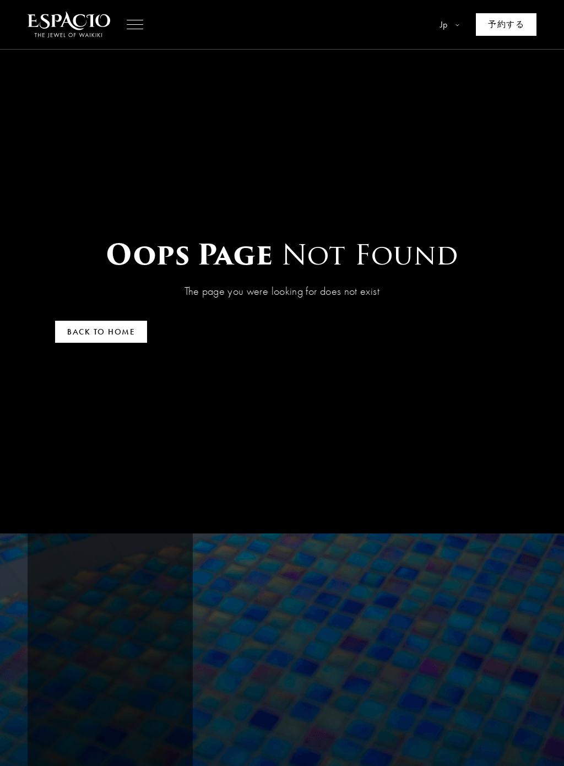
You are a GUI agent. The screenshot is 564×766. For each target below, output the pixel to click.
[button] (135, 25)
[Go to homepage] (69, 24)
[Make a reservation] (506, 24)
